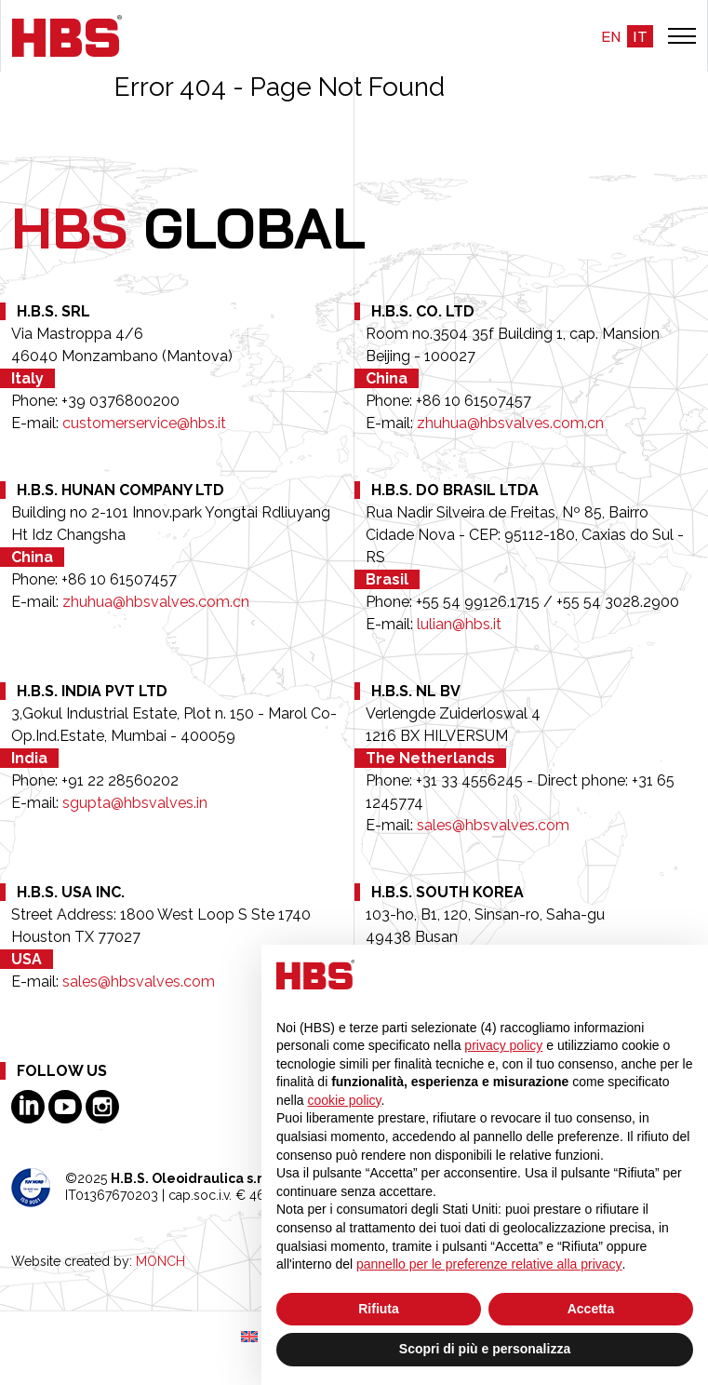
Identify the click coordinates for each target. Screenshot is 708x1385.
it (640, 36)
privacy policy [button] (503, 1045)
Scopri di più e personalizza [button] (484, 1348)
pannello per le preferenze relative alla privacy (489, 1264)
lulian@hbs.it (459, 624)
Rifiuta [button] (378, 1308)
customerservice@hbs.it (144, 423)
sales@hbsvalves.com (493, 825)
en (611, 36)
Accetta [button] (591, 1308)
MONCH (160, 1261)
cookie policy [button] (344, 1100)
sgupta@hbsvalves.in (134, 803)
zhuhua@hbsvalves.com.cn (510, 423)
